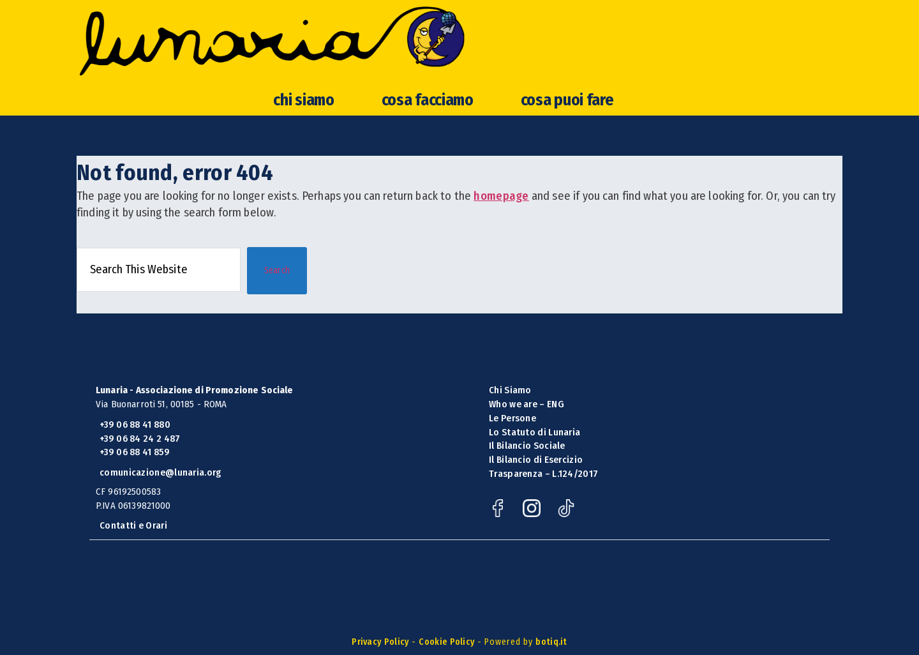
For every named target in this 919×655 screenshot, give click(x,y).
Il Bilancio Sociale (527, 445)
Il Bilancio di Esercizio (536, 459)
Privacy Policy (380, 641)
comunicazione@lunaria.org (160, 472)
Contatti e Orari (133, 525)
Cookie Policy (447, 641)
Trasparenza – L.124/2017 (543, 473)
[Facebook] (502, 514)
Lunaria (383, 62)
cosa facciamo (428, 143)
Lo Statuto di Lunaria (534, 432)
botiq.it (551, 641)
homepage (501, 196)
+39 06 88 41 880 (135, 424)
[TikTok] (569, 514)
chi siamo (303, 143)
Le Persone (512, 418)
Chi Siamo (510, 390)
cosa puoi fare (567, 143)
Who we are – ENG (526, 404)
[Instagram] (536, 514)
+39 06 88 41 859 (135, 452)
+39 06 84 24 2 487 (140, 438)
